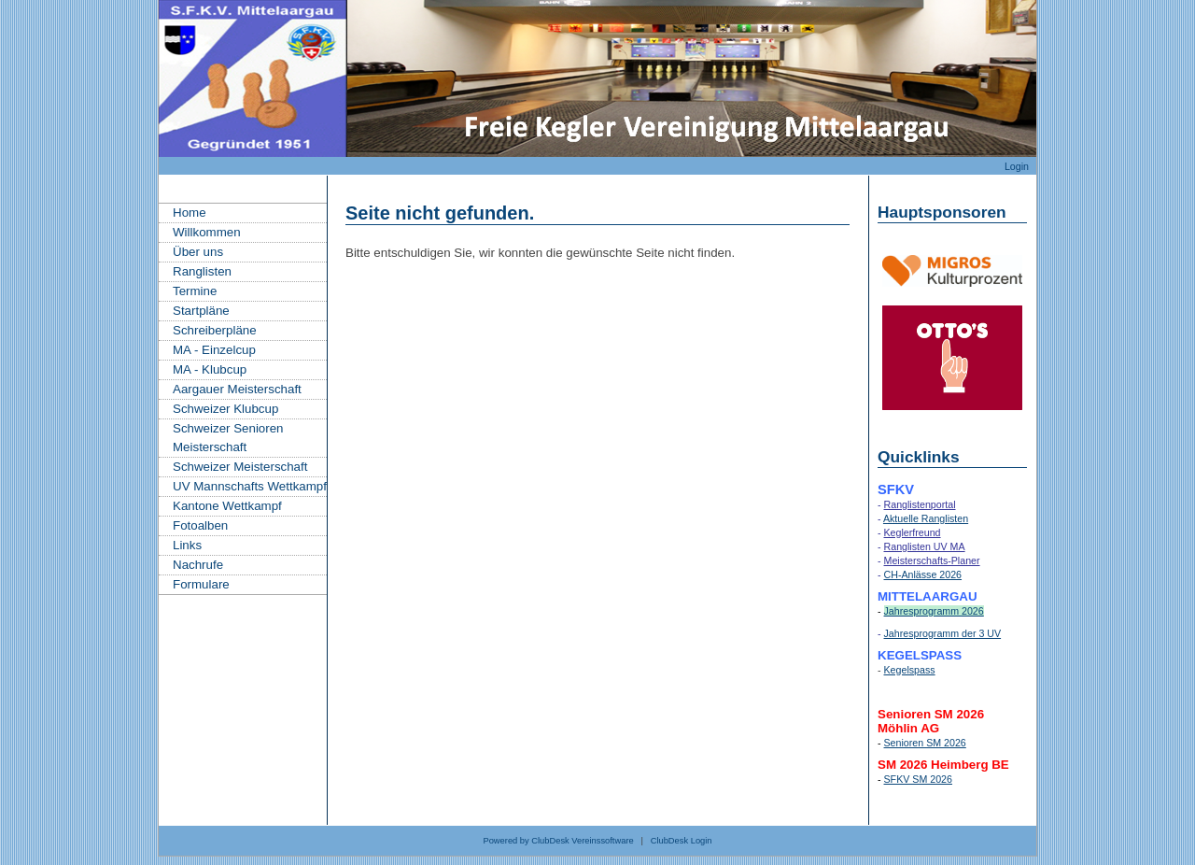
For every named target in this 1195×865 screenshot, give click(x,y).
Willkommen (207, 232)
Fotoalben (200, 525)
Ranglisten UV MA (924, 546)
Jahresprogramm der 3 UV (943, 633)
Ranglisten (202, 271)
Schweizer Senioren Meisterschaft (228, 437)
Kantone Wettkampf (227, 506)
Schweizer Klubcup (225, 409)
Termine (195, 291)
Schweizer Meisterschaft (240, 467)
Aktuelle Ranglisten (925, 518)
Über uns (198, 252)
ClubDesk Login (681, 840)
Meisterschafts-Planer (932, 560)
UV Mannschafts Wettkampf (250, 486)
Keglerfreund (912, 532)
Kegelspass (909, 669)
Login (1017, 166)
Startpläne (201, 311)
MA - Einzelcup (214, 350)
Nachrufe (198, 565)
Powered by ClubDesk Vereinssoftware (558, 840)
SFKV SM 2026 (918, 779)
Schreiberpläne (215, 330)
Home (189, 213)
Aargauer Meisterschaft (237, 389)
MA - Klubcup (209, 369)
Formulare (201, 584)
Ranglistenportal (920, 504)
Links (187, 545)
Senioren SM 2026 (925, 742)
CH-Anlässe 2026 (923, 574)
